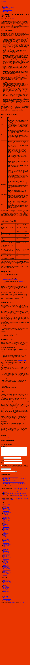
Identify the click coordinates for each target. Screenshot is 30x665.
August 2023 (6, 515)
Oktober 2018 (6, 573)
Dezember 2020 (6, 542)
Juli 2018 (5, 576)
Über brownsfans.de (7, 10)
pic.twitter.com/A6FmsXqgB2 (10, 279)
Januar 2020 (6, 554)
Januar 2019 (6, 569)
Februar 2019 (6, 568)
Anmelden (5, 598)
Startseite (5, 6)
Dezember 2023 (6, 510)
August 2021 (6, 534)
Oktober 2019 (6, 558)
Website (2, 464)
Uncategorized (8, 437)
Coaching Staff (6, 581)
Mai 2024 (5, 507)
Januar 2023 (6, 518)
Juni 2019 (5, 563)
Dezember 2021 (6, 529)
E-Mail (2, 462)
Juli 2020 (5, 548)
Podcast (5, 585)
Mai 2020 (5, 549)
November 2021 (7, 531)
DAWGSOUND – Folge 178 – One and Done (13, 482)
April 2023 (5, 516)
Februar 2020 (6, 553)
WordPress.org (6, 601)
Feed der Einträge (7, 599)
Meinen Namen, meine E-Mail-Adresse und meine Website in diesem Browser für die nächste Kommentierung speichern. (14, 468)
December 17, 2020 (22, 360)
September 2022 (7, 522)
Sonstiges (5, 588)
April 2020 (5, 550)
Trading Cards (6, 590)
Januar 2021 (6, 541)
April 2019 (5, 565)
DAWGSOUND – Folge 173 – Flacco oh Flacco (14, 484)
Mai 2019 (5, 564)
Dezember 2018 (6, 570)
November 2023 (7, 511)
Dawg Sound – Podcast (8, 7)
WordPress (12, 604)
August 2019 (6, 560)
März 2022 (5, 527)
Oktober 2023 (6, 512)
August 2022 (6, 523)
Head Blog (21, 604)
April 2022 (5, 526)
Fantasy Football (7, 584)
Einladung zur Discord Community (11, 478)
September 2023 (7, 513)
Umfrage (5, 591)
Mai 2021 (5, 537)
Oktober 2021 (6, 532)
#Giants (9, 277)
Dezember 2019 (6, 555)
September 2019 (7, 559)
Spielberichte (6, 589)
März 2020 (5, 552)
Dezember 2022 (6, 520)
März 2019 (5, 566)
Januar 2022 (6, 528)
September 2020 (7, 545)
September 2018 (7, 574)
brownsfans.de (4, 1)
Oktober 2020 (6, 544)
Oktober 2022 (6, 521)
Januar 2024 (6, 509)
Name (2, 459)
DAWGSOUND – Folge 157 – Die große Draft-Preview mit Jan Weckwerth (15, 491)
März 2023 (5, 517)
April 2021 (5, 538)
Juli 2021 (5, 536)
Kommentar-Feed (7, 600)
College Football (7, 583)
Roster (4, 586)
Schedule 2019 (6, 8)
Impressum (5, 11)
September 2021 (7, 533)
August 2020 (6, 547)
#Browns (5, 277)
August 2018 (6, 575)
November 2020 (7, 543)
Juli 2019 (5, 561)
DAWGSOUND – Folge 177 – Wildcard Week (13, 483)
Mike (13, 18)
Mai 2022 (5, 525)
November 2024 (7, 506)
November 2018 (7, 571)
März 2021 (5, 539)
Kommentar (4, 446)
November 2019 (7, 557)
